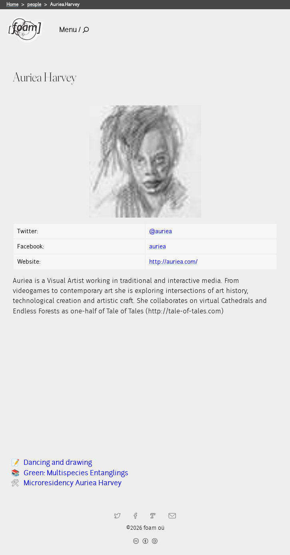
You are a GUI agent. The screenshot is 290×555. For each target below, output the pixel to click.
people (34, 4)
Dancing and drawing (58, 462)
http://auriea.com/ (173, 261)
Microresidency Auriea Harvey (73, 482)
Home (12, 4)
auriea (157, 246)
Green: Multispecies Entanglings (76, 472)
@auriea (160, 231)
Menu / (74, 29)
